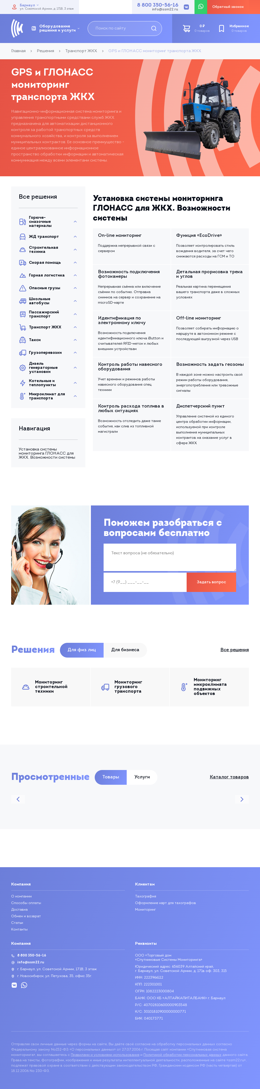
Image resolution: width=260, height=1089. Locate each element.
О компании (21, 896)
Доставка (19, 910)
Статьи (17, 923)
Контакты (19, 930)
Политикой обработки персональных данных (182, 1055)
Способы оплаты (26, 903)
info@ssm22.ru (165, 9)
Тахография (145, 896)
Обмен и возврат (26, 916)
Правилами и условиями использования (105, 1055)
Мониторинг (145, 910)
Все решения (234, 650)
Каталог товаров (229, 777)
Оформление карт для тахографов (165, 903)
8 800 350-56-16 (157, 5)
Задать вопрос (211, 582)
